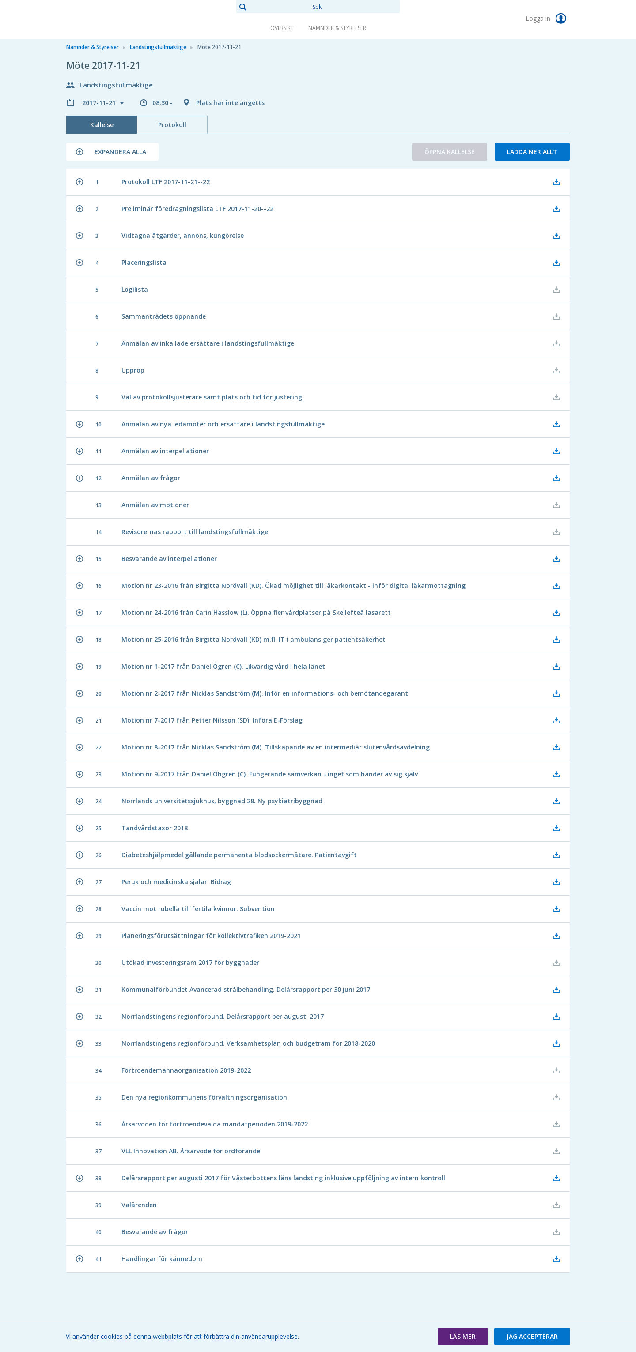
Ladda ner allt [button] (532, 151)
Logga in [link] (548, 18)
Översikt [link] (282, 28)
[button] (112, 152)
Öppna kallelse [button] (449, 151)
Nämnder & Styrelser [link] (337, 28)
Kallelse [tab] (102, 125)
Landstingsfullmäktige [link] (158, 47)
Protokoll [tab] (172, 125)
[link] (110, 19)
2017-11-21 (99, 102)
